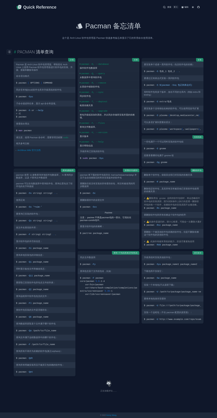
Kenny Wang (111, 415)
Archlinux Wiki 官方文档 (29, 150)
